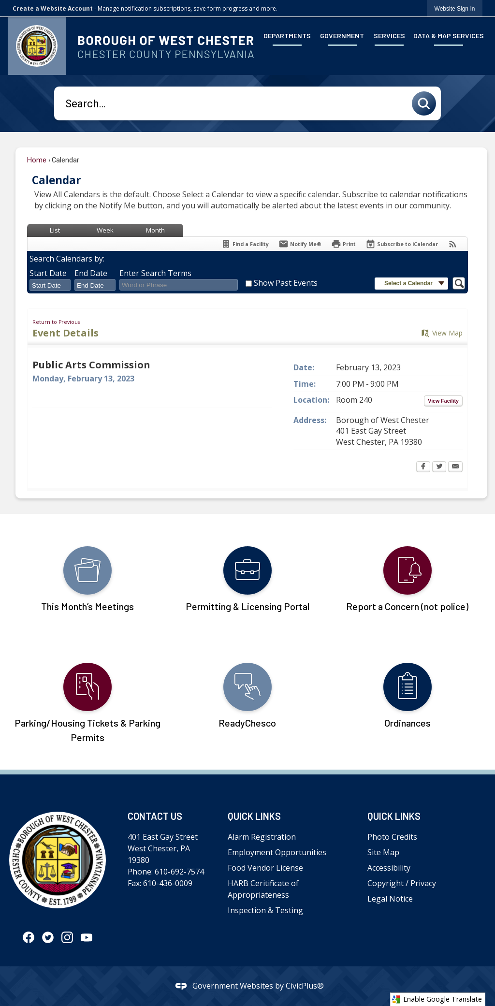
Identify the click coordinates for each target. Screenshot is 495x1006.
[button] (426, 103)
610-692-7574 (179, 871)
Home (36, 160)
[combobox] (50, 285)
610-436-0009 (167, 883)
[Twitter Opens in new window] (439, 467)
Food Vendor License (265, 867)
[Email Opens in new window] (455, 467)
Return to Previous (56, 322)
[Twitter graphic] (48, 937)
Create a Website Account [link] (53, 8)
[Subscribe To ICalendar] (401, 244)
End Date (90, 273)
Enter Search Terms (155, 273)
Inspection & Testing (265, 910)
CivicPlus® (305, 985)
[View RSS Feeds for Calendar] (453, 244)
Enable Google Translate (437, 999)
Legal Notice (390, 898)
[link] (455, 8)
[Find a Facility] (245, 244)
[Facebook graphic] (28, 937)
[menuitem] (287, 35)
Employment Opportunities (277, 852)
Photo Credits (392, 836)
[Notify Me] (299, 244)
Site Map (383, 852)
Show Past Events (286, 282)
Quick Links (254, 816)
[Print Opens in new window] (343, 244)
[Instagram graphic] (67, 937)
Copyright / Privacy (401, 883)
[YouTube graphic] (86, 937)
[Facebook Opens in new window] (423, 467)
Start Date (48, 273)
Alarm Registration (262, 836)
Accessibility (388, 867)
